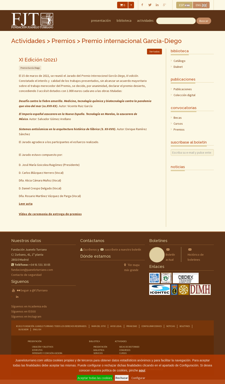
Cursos (178, 124)
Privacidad (131, 326)
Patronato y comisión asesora (47, 353)
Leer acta (26, 204)
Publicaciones (183, 89)
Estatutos (37, 350)
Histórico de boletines (196, 255)
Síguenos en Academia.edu (29, 306)
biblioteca (98, 350)
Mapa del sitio (98, 326)
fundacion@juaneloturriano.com (32, 270)
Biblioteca (123, 20)
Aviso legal (116, 326)
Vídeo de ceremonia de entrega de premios (50, 214)
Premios (63, 41)
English (37, 329)
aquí (142, 370)
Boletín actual (170, 255)
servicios (98, 353)
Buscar (203, 21)
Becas (178, 118)
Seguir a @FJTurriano (34, 290)
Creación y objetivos (42, 346)
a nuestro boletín (123, 249)
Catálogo (179, 61)
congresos (124, 350)
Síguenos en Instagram (26, 316)
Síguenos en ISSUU (23, 311)
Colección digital (184, 95)
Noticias (170, 326)
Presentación (101, 20)
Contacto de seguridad (26, 275)
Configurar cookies (152, 326)
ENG (201, 5)
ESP (184, 5)
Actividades (145, 20)
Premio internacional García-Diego (132, 41)
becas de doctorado (129, 346)
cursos (123, 353)
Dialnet (178, 67)
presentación (100, 346)
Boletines (185, 326)
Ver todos (154, 51)
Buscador (23, 329)
